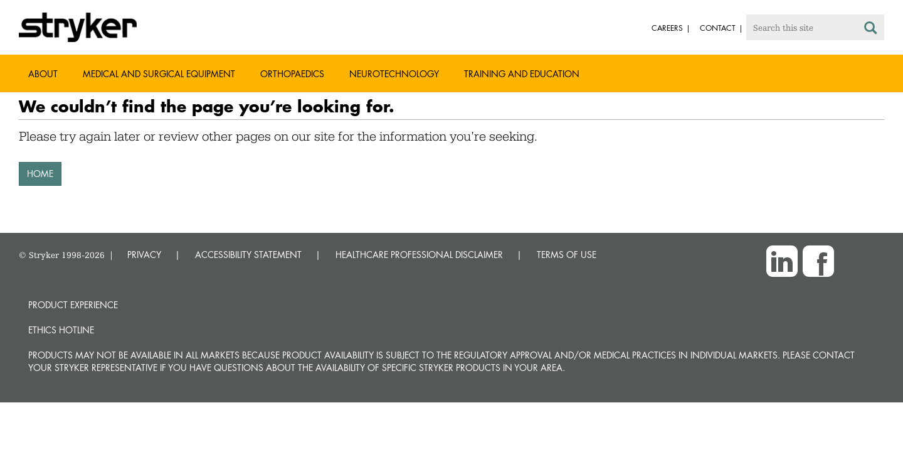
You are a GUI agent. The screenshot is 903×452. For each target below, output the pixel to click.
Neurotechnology (394, 74)
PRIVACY (144, 255)
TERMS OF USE (566, 255)
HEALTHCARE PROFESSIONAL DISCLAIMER (419, 255)
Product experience (73, 305)
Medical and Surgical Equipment (159, 74)
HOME (40, 174)
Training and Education (521, 74)
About (43, 74)
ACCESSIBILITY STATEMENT (248, 255)
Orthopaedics (292, 74)
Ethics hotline (61, 330)
